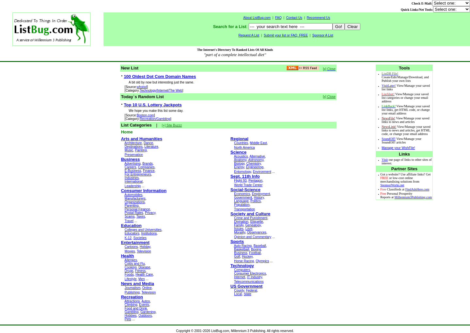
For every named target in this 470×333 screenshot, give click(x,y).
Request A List (248, 35)
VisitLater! (389, 85)
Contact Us (294, 18)
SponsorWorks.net (392, 185)
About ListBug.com (257, 18)
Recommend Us (318, 18)
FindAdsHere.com (417, 189)
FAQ (278, 18)
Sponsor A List (322, 35)
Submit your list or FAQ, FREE (286, 35)
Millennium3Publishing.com (413, 197)
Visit (385, 159)
